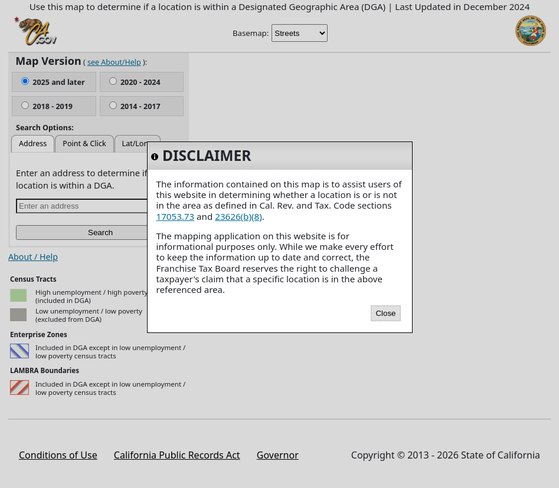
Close (385, 313)
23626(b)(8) (238, 216)
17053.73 (175, 216)
